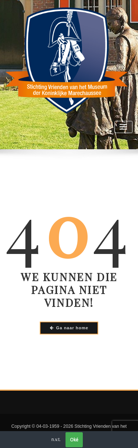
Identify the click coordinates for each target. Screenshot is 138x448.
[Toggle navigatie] (123, 127)
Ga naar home (69, 328)
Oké (74, 440)
